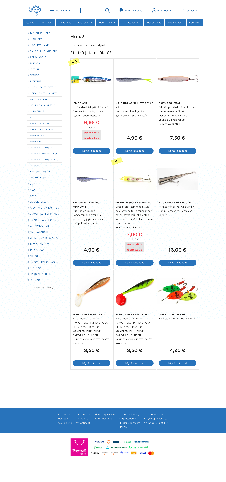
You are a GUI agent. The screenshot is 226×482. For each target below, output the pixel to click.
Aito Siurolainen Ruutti (175, 202)
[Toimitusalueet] (131, 10)
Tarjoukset (46, 22)
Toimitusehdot (131, 22)
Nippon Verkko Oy (43, 287)
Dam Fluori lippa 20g (173, 314)
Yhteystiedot (175, 22)
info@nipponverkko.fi (155, 418)
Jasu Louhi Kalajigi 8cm (131, 314)
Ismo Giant (80, 103)
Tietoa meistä (107, 22)
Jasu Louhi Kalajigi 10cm (89, 314)
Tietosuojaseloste (105, 414)
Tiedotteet (65, 22)
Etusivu (29, 22)
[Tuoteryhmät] (60, 10)
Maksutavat (154, 22)
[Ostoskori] (189, 10)
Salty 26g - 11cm (169, 103)
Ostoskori (194, 22)
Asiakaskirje (85, 22)
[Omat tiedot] (162, 10)
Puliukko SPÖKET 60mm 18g (134, 202)
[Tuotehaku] (92, 10)
